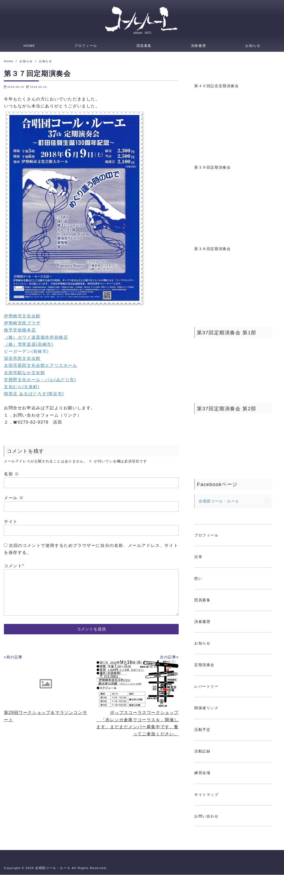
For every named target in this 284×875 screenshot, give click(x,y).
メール (14, 498)
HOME (29, 46)
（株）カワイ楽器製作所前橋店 (36, 337)
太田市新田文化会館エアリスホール (40, 365)
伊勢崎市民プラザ (22, 323)
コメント (14, 566)
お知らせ (252, 46)
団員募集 (144, 46)
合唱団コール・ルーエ (219, 501)
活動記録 (202, 751)
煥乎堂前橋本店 (20, 330)
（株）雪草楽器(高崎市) (28, 344)
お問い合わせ (206, 816)
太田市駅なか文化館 (24, 373)
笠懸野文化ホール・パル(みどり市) (40, 380)
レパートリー (206, 687)
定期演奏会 (204, 665)
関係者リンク (206, 708)
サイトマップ (206, 795)
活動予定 (202, 730)
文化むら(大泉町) (22, 387)
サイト (11, 522)
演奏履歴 (198, 46)
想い (198, 579)
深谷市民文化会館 (22, 358)
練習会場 (202, 773)
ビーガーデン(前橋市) (26, 351)
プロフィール (85, 46)
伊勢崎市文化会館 (22, 316)
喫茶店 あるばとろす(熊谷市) (34, 394)
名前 (11, 474)
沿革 (198, 557)
